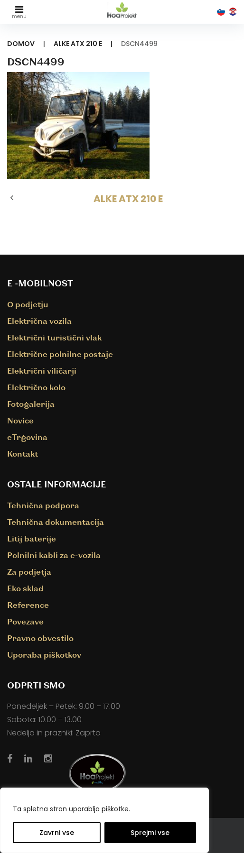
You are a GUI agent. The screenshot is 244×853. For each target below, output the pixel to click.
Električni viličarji (41, 370)
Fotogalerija (31, 403)
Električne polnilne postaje (60, 353)
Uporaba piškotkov (44, 654)
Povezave (25, 621)
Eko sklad (25, 588)
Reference (28, 604)
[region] (104, 820)
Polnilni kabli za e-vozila (54, 554)
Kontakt (22, 453)
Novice (20, 420)
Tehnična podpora (43, 505)
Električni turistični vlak (54, 337)
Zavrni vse (56, 832)
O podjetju (27, 304)
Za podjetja (29, 571)
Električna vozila (39, 320)
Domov (21, 43)
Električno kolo (36, 387)
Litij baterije (31, 538)
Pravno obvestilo (40, 637)
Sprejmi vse (150, 832)
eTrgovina (27, 436)
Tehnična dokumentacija (55, 521)
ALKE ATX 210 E (78, 43)
